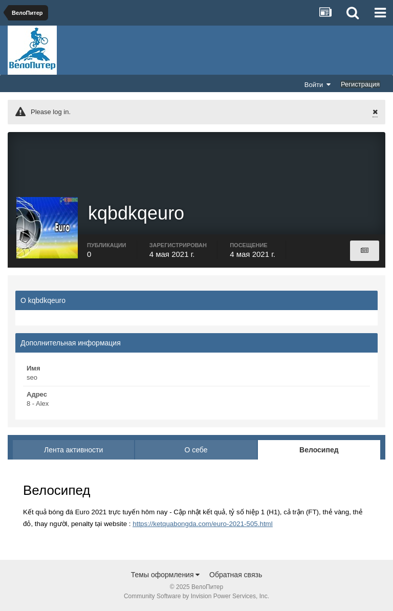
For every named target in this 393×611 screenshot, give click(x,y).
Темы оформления (165, 575)
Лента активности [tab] (73, 450)
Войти (317, 84)
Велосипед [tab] (319, 450)
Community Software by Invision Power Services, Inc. (196, 596)
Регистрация (360, 84)
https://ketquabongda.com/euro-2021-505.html (202, 524)
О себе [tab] (195, 450)
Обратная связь (235, 575)
